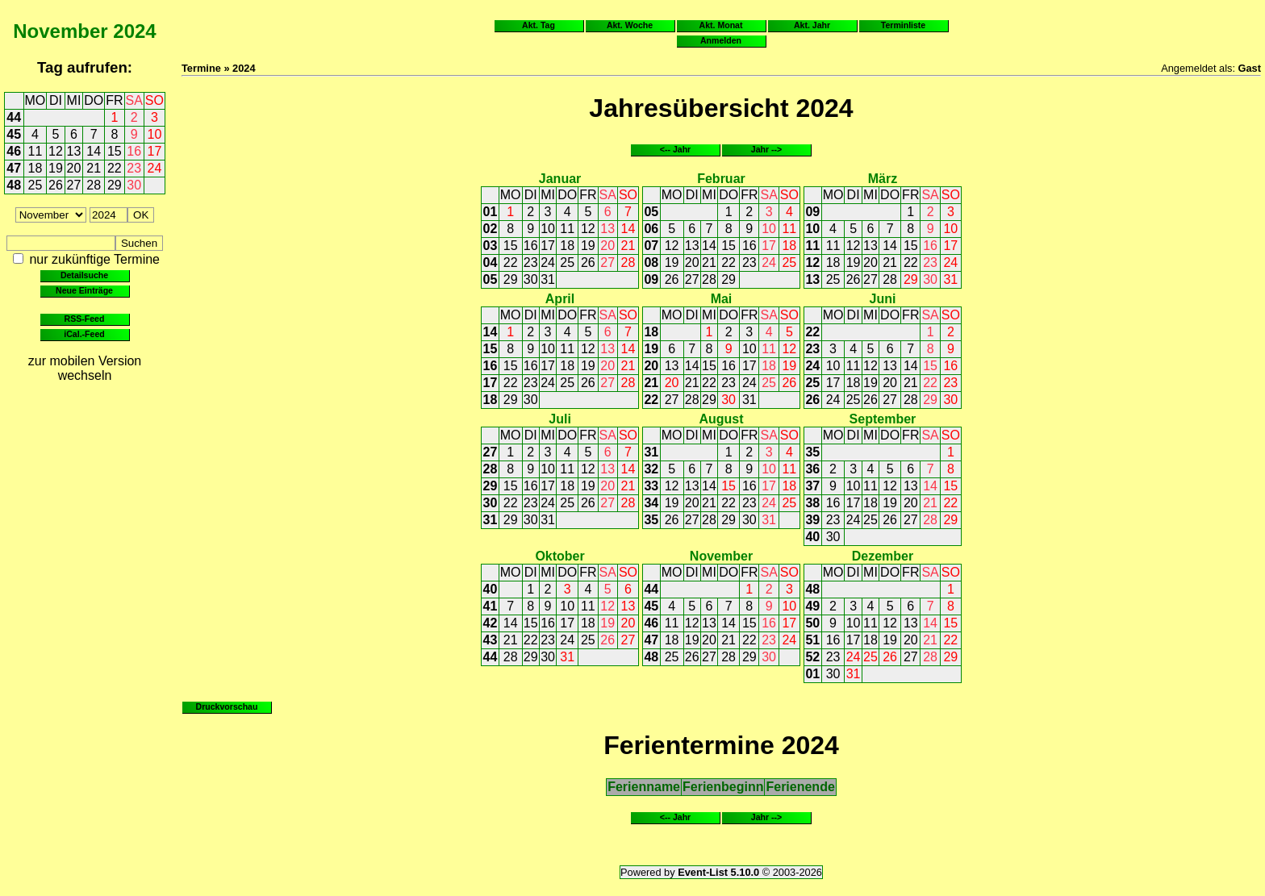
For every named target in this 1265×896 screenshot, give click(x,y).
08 (651, 262)
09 (651, 279)
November (60, 31)
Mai (722, 299)
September (883, 419)
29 (114, 185)
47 (13, 168)
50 (812, 623)
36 (812, 469)
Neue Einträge (84, 290)
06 (651, 228)
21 (93, 168)
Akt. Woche (630, 25)
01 (490, 212)
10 (155, 134)
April (559, 299)
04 (490, 262)
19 (55, 168)
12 (55, 151)
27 (74, 185)
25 (35, 185)
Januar (560, 178)
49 (812, 606)
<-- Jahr (675, 149)
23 (134, 168)
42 (490, 623)
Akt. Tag (538, 25)
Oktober (559, 556)
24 (155, 168)
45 (13, 134)
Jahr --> (766, 149)
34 (651, 503)
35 (651, 520)
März (882, 178)
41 (490, 606)
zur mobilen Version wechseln (85, 368)
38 (812, 503)
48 (13, 185)
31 (548, 279)
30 (134, 185)
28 (93, 185)
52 (812, 657)
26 (55, 185)
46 (13, 151)
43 (490, 640)
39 (812, 520)
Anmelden (720, 40)
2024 (134, 31)
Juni (882, 299)
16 (134, 151)
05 (490, 279)
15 (114, 151)
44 (13, 117)
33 (651, 486)
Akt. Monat (721, 25)
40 (812, 537)
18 (35, 168)
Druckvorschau (227, 706)
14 (93, 151)
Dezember (882, 556)
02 (490, 228)
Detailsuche (84, 275)
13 (74, 151)
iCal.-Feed (84, 334)
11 (35, 151)
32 (651, 469)
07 (651, 245)
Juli (560, 419)
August (721, 419)
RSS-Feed (85, 318)
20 (74, 168)
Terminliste (903, 25)
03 (490, 245)
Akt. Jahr (812, 25)
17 (155, 151)
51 (812, 640)
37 (812, 486)
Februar (721, 178)
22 (114, 168)
